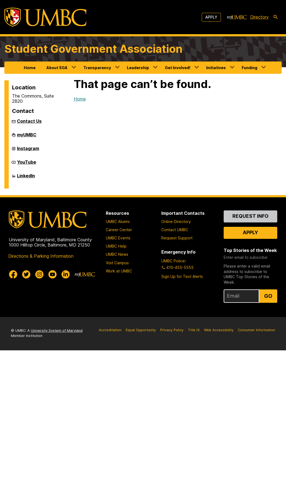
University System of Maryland (57, 330)
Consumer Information (256, 330)
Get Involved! (177, 67)
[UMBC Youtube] (52, 274)
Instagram (28, 150)
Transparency (97, 67)
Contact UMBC (174, 229)
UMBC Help (116, 246)
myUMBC (26, 136)
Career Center (119, 229)
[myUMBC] (236, 17)
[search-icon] (276, 17)
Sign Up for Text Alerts (182, 276)
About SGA (57, 67)
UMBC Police (173, 261)
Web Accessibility (219, 330)
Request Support (176, 238)
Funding (249, 67)
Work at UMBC (119, 271)
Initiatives (216, 67)
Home (30, 67)
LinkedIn (26, 177)
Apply (211, 17)
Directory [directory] (259, 17)
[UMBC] (45, 17)
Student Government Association (93, 48)
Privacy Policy (171, 330)
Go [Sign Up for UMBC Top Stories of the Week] (268, 296)
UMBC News (117, 254)
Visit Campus (117, 262)
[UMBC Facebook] (13, 274)
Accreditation (110, 330)
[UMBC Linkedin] (66, 274)
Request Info (250, 216)
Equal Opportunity (141, 330)
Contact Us (29, 121)
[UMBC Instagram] (39, 274)
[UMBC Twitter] (26, 274)
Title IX (194, 330)
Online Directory (176, 221)
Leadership (138, 67)
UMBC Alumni (118, 221)
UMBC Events (118, 238)
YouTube (26, 164)
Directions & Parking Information (41, 256)
